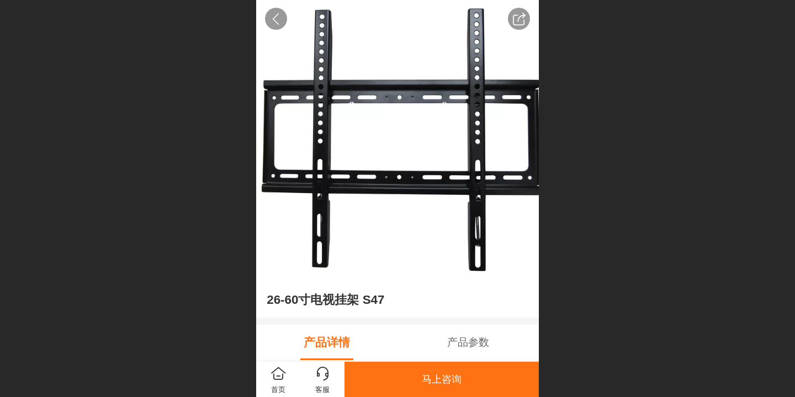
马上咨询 (442, 379)
